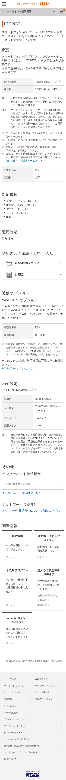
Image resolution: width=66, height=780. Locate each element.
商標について (10, 759)
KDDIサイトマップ (44, 699)
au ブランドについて (13, 685)
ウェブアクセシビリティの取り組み (20, 752)
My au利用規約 (11, 712)
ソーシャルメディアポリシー (17, 739)
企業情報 (8, 699)
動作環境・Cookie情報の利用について (21, 746)
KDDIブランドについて (46, 685)
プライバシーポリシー (14, 719)
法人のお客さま (42, 692)
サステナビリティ (12, 692)
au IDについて (41, 679)
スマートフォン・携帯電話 (16, 11)
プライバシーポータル (14, 726)
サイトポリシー (11, 706)
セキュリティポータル (14, 732)
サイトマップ (10, 679)
